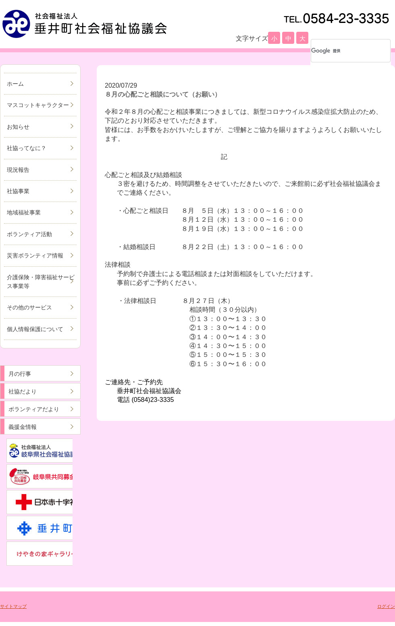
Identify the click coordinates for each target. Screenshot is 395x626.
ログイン (386, 606)
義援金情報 (22, 427)
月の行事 (19, 374)
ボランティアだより (33, 409)
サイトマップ (13, 606)
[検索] (340, 51)
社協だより (22, 391)
